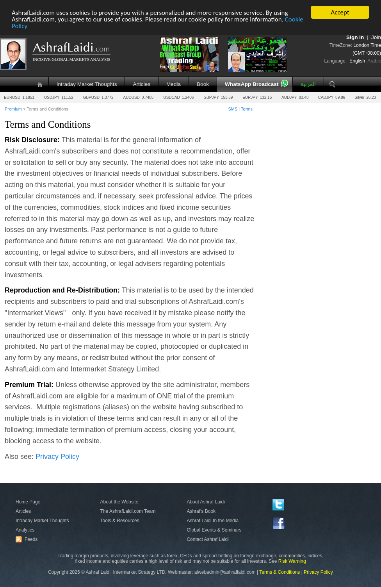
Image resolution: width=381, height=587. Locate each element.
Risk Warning (292, 561)
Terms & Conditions (279, 572)
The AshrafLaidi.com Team (128, 511)
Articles (141, 84)
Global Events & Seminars (214, 530)
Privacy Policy (57, 456)
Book (203, 84)
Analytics (25, 530)
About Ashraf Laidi (205, 502)
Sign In (355, 37)
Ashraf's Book (201, 511)
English (357, 61)
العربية (308, 84)
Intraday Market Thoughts (87, 84)
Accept (340, 12)
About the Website (119, 502)
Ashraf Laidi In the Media (213, 520)
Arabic (374, 61)
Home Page (28, 502)
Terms (247, 109)
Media (173, 84)
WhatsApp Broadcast (251, 84)
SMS (232, 109)
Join (376, 37)
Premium (13, 109)
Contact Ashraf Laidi (207, 539)
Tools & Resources (119, 520)
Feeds (28, 539)
